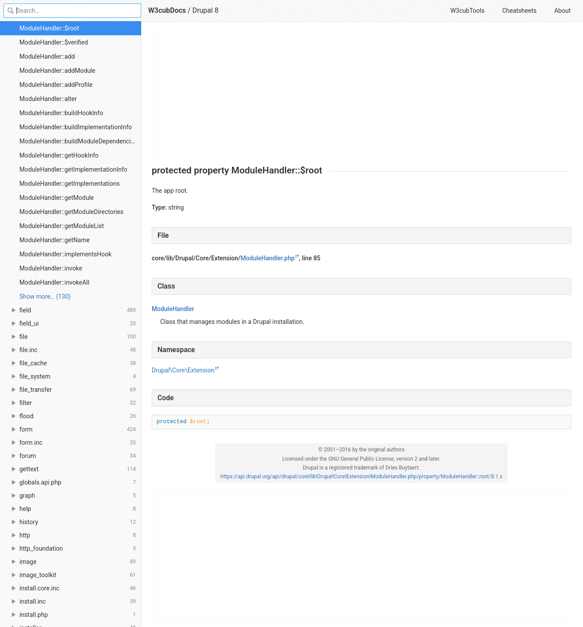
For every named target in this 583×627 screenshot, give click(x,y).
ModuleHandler (173, 308)
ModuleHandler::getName (54, 240)
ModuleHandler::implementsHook (65, 254)
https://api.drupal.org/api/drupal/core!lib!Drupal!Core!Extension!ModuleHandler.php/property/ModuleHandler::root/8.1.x (361, 476)
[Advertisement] (361, 93)
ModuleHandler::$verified (53, 42)
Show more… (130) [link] (45, 296)
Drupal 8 (205, 10)
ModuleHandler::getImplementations (69, 183)
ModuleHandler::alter (48, 98)
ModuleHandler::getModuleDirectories (71, 211)
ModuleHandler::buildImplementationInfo (75, 127)
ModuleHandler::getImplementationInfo (73, 169)
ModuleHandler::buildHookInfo (61, 112)
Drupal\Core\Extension (183, 370)
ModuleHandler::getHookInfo (59, 155)
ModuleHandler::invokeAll (54, 282)
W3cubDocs (167, 10)
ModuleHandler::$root (49, 28)
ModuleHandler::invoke (50, 268)
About (562, 10)
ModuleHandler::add (47, 56)
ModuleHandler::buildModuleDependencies (78, 141)
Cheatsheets (519, 10)
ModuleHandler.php (268, 258)
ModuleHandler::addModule (57, 70)
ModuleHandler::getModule (56, 197)
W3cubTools (467, 10)
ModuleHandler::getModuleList (61, 225)
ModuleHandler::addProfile (56, 84)
